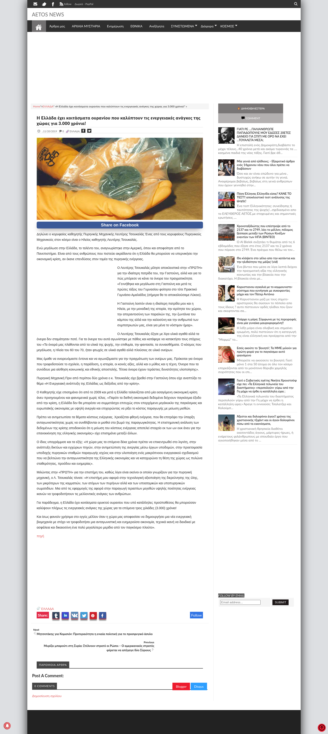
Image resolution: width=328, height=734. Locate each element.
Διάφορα (207, 26)
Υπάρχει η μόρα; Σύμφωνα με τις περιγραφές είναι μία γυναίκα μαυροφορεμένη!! (266, 311)
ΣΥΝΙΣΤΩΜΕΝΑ (182, 26)
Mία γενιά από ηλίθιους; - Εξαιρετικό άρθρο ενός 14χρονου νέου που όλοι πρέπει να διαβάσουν (266, 155)
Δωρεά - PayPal (84, 4)
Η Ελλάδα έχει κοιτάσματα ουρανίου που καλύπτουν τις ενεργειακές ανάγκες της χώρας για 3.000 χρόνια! (114, 120)
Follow (196, 615)
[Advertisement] (164, 67)
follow (65, 4)
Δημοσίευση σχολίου (47, 683)
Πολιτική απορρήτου (117, 730)
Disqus (199, 674)
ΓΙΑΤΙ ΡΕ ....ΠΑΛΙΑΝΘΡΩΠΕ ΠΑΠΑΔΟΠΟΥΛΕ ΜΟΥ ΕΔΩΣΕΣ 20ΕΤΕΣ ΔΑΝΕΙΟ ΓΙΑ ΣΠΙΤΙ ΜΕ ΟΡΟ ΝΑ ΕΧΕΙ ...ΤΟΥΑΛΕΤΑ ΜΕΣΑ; (264, 124)
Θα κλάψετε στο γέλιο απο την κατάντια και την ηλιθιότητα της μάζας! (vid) (266, 250)
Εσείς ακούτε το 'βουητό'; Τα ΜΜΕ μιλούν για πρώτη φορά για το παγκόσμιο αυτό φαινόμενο (267, 341)
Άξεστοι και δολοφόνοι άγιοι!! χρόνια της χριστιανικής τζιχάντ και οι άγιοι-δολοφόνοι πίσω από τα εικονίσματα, (266, 410)
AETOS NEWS (50, 14)
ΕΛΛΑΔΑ (47, 609)
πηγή (40, 536)
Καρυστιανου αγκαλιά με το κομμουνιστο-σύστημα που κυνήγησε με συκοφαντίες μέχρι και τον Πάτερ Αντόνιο (265, 280)
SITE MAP (97, 730)
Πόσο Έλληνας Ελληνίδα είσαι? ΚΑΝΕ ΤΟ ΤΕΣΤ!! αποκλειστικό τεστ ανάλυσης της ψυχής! (264, 187)
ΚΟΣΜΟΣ (227, 26)
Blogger (181, 674)
